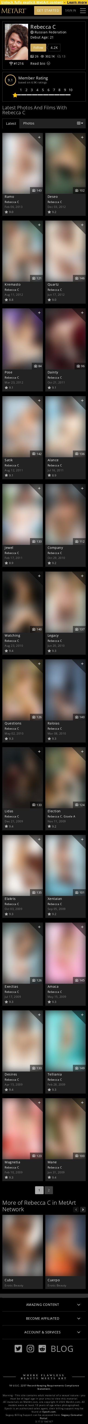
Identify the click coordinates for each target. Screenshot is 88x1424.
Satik (9, 460)
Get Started (48, 10)
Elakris (10, 898)
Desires (11, 1074)
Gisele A (69, 816)
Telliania (55, 1074)
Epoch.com (49, 1411)
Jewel (9, 547)
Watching (12, 635)
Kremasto (12, 284)
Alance (53, 460)
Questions (13, 723)
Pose (8, 372)
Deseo (53, 196)
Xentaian (55, 898)
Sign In (70, 10)
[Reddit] (42, 1349)
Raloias (54, 723)
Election (54, 811)
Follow (38, 47)
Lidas (9, 811)
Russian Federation (48, 32)
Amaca (53, 986)
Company (55, 547)
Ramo (9, 196)
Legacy (53, 635)
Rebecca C (12, 202)
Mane (52, 1162)
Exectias (11, 986)
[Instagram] (30, 1349)
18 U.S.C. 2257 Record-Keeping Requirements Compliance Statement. (44, 1387)
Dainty (53, 372)
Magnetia (12, 1162)
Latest (11, 123)
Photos (28, 123)
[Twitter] (18, 1349)
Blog (62, 1348)
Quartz (53, 284)
